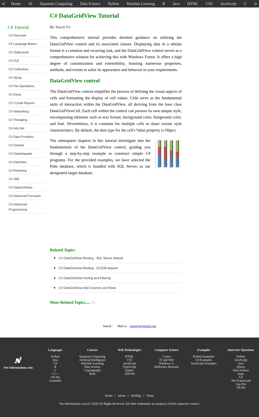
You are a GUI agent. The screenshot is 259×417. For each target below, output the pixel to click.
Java (55, 360)
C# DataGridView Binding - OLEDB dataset (88, 268)
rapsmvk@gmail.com (143, 326)
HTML (129, 356)
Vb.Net (240, 387)
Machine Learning (92, 363)
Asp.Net (241, 384)
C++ (55, 373)
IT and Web (167, 360)
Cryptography (92, 370)
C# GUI (14, 60)
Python (55, 356)
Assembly (55, 380)
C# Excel (15, 94)
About (121, 395)
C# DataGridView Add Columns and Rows (87, 288)
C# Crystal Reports (22, 103)
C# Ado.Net (16, 128)
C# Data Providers (21, 136)
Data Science (92, 366)
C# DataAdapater (20, 153)
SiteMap (136, 395)
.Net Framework (241, 380)
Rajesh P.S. (63, 27)
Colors (166, 356)
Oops (240, 373)
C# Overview (17, 35)
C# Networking (19, 111)
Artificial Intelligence (92, 360)
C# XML (14, 179)
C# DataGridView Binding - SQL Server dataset (91, 258)
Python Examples (203, 356)
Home (109, 395)
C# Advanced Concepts (25, 196)
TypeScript (129, 366)
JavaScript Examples (204, 363)
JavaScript (129, 363)
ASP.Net (129, 373)
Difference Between (166, 366)
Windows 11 (166, 363)
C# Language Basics (23, 44)
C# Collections (18, 69)
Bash (92, 373)
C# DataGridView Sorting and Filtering (85, 278)
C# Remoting (17, 170)
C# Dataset (16, 145)
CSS (129, 360)
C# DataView (17, 162)
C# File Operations (21, 86)
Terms (150, 395)
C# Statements (19, 52)
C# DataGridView (20, 187)
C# (55, 363)
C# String (15, 77)
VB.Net (55, 377)
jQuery (129, 370)
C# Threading (18, 120)
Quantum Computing (92, 356)
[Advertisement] (116, 213)
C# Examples (203, 360)
